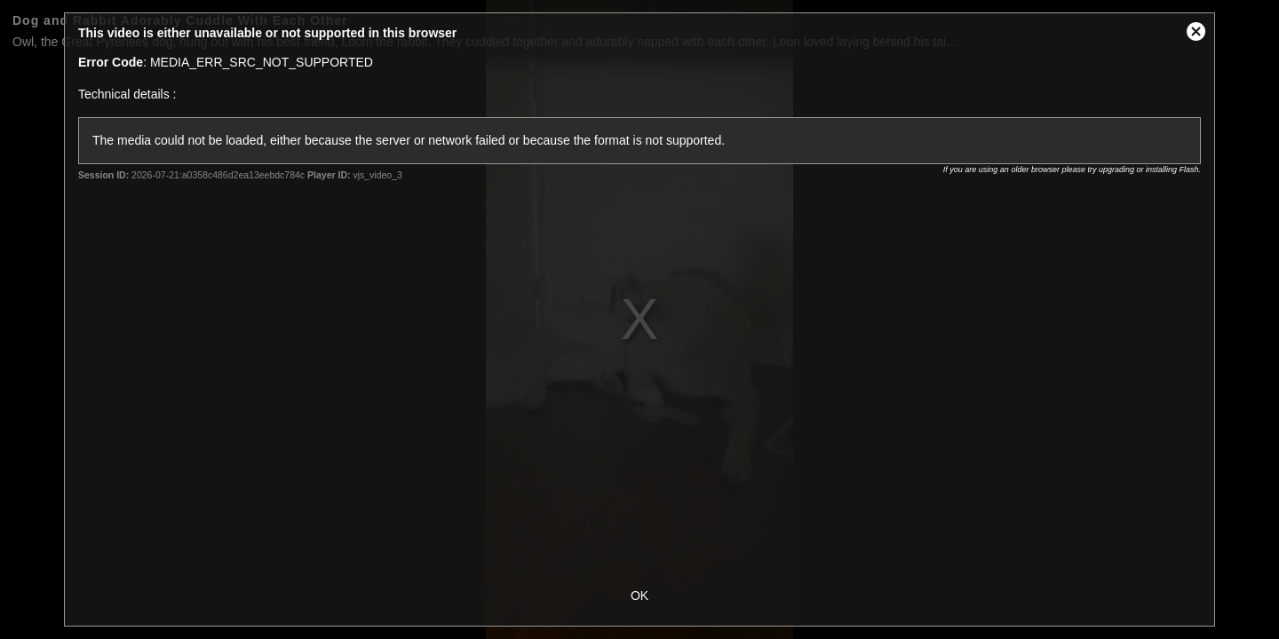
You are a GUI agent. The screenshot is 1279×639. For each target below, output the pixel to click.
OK (639, 595)
